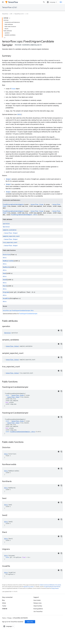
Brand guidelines (38, 608)
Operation (6, 227)
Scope (13, 89)
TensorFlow (5, 13)
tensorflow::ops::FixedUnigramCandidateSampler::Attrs (18, 310)
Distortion (6, 254)
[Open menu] (3, 2)
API (11, 13)
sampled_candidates (9, 230)
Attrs (19, 114)
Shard (5, 286)
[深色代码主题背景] (58, 330)
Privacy (9, 618)
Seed (4, 273)
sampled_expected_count (11, 236)
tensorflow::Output (11, 233)
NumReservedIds (8, 261)
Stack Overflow (38, 606)
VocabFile (6, 298)
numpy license (55, 588)
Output (8, 179)
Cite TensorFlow (38, 611)
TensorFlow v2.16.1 (9, 7)
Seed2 (5, 279)
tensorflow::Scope (37, 204)
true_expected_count (10, 242)
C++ (27, 13)
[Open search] (44, 2)
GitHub (4, 603)
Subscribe (30, 621)
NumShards (6, 267)
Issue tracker (37, 600)
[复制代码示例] (61, 330)
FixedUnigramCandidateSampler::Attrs (24, 214)
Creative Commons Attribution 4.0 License (50, 585)
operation (6, 223)
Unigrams (6, 292)
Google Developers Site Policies (52, 586)
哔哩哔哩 (4, 608)
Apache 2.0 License (28, 586)
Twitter (4, 606)
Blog (3, 600)
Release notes (38, 603)
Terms (4, 618)
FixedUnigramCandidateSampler (13, 204)
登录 (61, 2)
